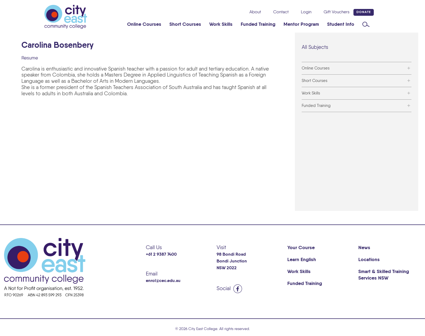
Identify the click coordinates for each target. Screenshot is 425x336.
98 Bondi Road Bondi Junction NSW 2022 (232, 261)
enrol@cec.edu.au (163, 281)
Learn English (301, 259)
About (255, 12)
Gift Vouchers (336, 12)
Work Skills (221, 24)
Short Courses (185, 24)
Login (306, 12)
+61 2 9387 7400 (161, 254)
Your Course (301, 247)
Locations (369, 259)
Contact (281, 12)
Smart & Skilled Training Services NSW (383, 275)
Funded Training (258, 24)
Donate (363, 12)
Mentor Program (301, 24)
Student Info (340, 24)
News (364, 247)
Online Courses (144, 24)
